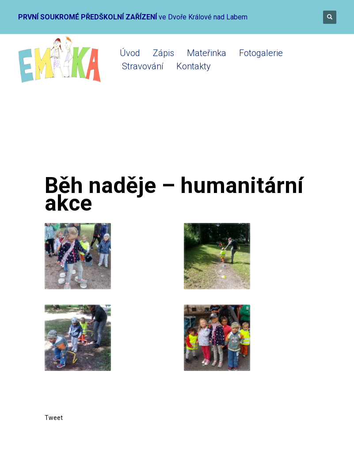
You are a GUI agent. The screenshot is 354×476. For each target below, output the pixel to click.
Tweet (54, 417)
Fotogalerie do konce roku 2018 (173, 138)
